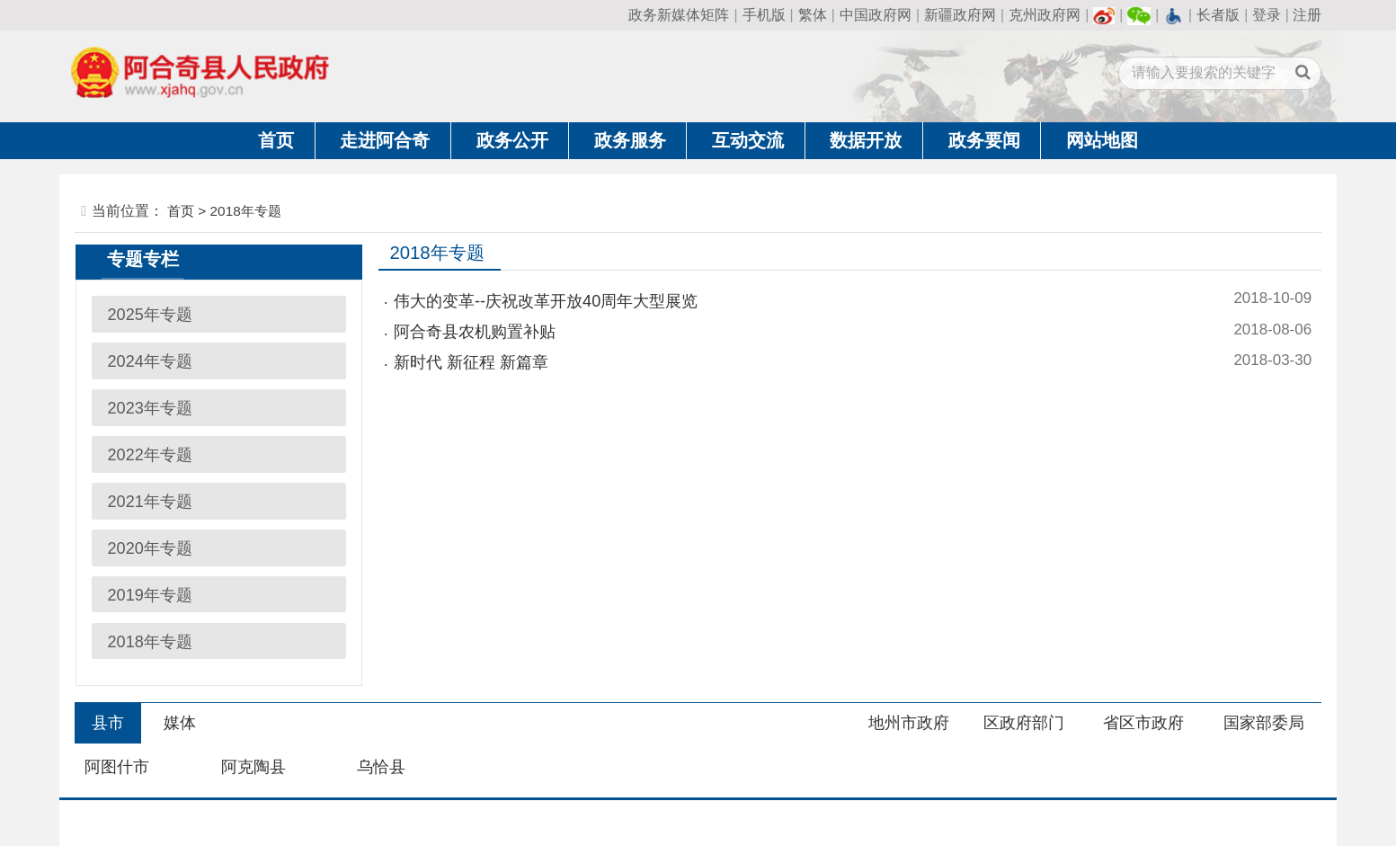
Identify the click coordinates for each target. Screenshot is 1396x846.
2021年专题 (150, 502)
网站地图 (1102, 140)
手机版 (764, 14)
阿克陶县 (253, 767)
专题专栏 (143, 259)
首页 (276, 140)
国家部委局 (1263, 723)
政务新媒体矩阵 (678, 14)
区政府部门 (1023, 723)
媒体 (180, 723)
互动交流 (748, 140)
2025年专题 (150, 315)
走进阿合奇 (385, 140)
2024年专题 (150, 361)
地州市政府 (908, 723)
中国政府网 (875, 14)
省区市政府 (1143, 723)
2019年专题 (150, 595)
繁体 (812, 14)
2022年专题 (150, 455)
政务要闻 (984, 140)
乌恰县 (381, 767)
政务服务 (630, 140)
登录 (1266, 14)
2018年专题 (150, 642)
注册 (1307, 14)
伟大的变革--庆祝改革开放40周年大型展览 (546, 301)
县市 (108, 723)
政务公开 (512, 140)
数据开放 (866, 140)
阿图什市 (116, 767)
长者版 (1218, 14)
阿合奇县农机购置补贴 (475, 332)
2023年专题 (150, 408)
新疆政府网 (960, 14)
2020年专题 (150, 548)
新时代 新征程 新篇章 (471, 362)
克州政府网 (1044, 14)
